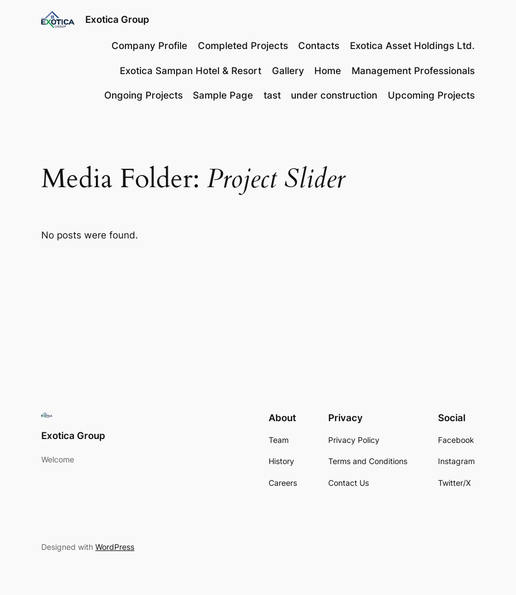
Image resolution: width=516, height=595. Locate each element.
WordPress (114, 547)
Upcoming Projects (431, 95)
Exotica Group (117, 19)
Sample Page (223, 95)
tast (272, 95)
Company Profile (149, 45)
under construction (334, 95)
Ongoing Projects (143, 95)
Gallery (288, 70)
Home (327, 70)
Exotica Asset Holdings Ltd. (412, 45)
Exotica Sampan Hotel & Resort (190, 70)
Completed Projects (243, 45)
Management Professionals (413, 70)
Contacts (318, 45)
